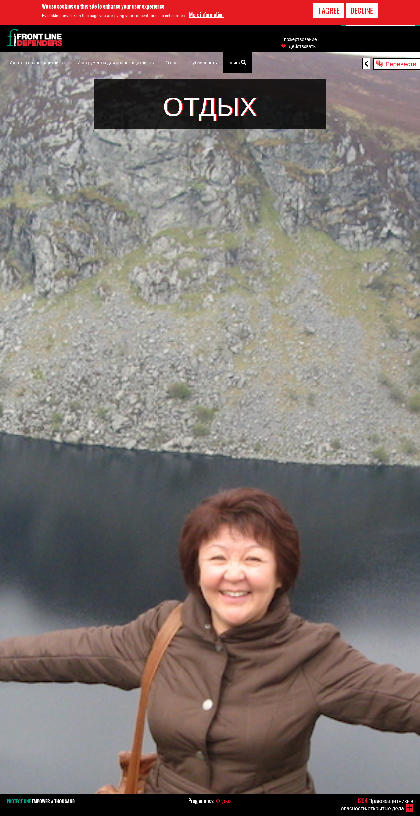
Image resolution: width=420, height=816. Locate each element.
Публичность (203, 62)
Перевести (400, 63)
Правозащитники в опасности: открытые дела (377, 804)
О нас (171, 62)
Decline (361, 10)
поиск (237, 62)
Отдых (224, 801)
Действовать (302, 46)
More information (206, 15)
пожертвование (300, 39)
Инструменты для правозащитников (115, 62)
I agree (328, 10)
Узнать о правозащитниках (37, 62)
